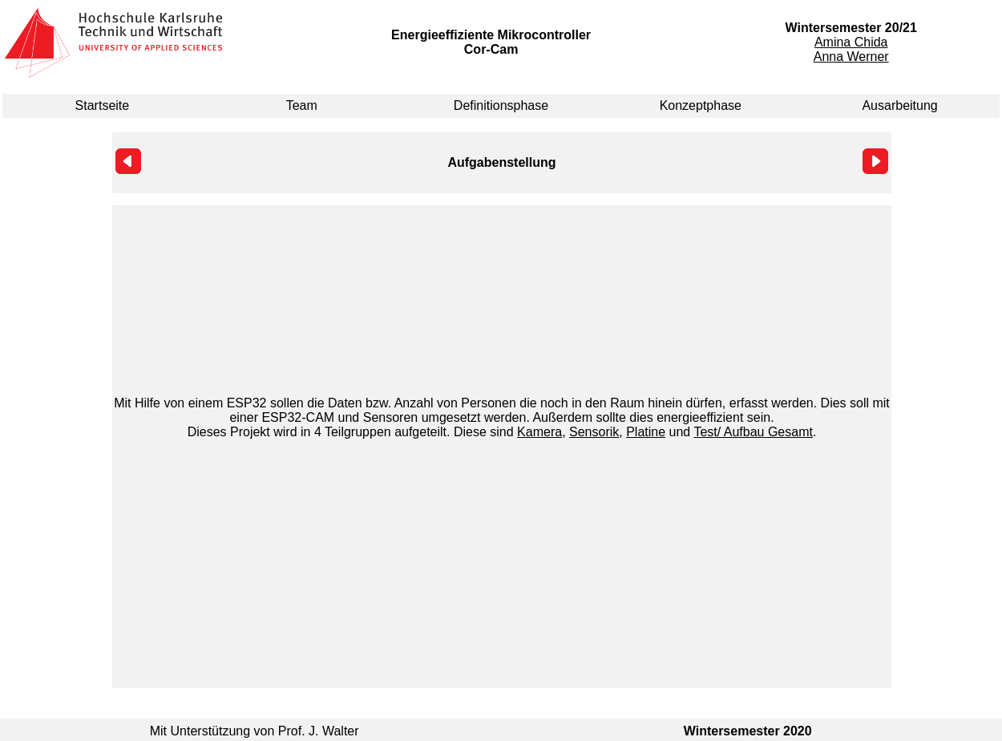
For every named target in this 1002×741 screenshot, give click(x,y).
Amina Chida (851, 42)
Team (301, 105)
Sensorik (594, 432)
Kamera (539, 432)
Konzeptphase (700, 105)
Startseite (102, 105)
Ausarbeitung (899, 105)
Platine (645, 432)
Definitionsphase (501, 105)
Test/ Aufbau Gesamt (753, 432)
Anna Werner (851, 56)
